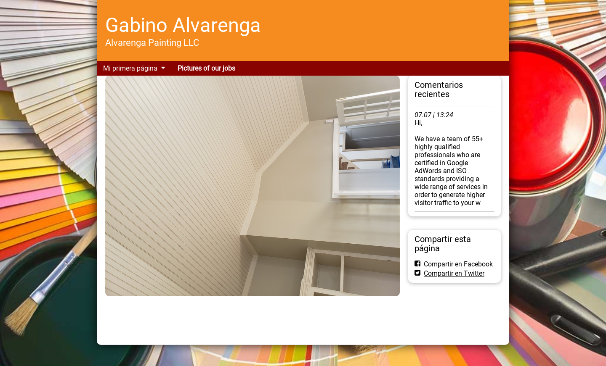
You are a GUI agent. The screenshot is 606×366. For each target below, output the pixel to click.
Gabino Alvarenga (183, 25)
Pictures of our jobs (206, 68)
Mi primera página (130, 68)
